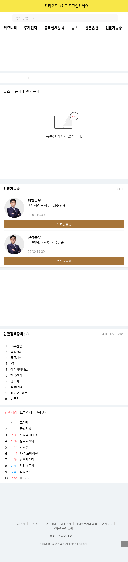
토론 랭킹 (26, 412)
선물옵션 (91, 28)
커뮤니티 (10, 28)
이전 (112, 189)
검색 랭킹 (10, 412)
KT (12, 363)
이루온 (14, 398)
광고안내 (50, 524)
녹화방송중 (64, 224)
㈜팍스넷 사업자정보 (62, 536)
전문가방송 (113, 28)
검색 (114, 18)
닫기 (122, 6)
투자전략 (30, 28)
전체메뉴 (124, 18)
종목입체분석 (54, 28)
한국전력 (16, 375)
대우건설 (16, 346)
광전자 (14, 381)
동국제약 (16, 358)
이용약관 (65, 524)
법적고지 (107, 524)
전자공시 (32, 91)
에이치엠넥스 (19, 369)
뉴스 (74, 28)
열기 (124, 544)
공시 (18, 91)
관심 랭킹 (41, 412)
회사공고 (35, 524)
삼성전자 (16, 352)
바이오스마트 (19, 393)
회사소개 (20, 524)
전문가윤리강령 (63, 528)
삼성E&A (16, 387)
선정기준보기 (26, 334)
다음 (123, 189)
